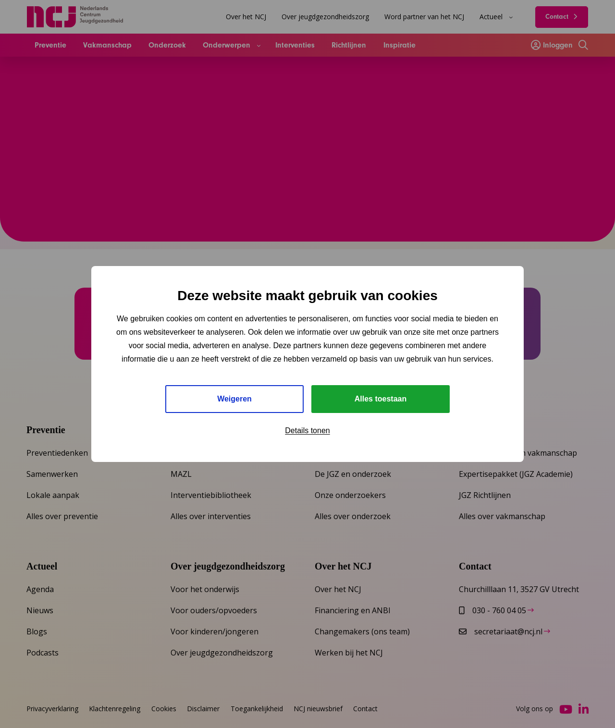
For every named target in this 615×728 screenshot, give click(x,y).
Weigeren (234, 399)
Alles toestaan (380, 399)
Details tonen (307, 430)
